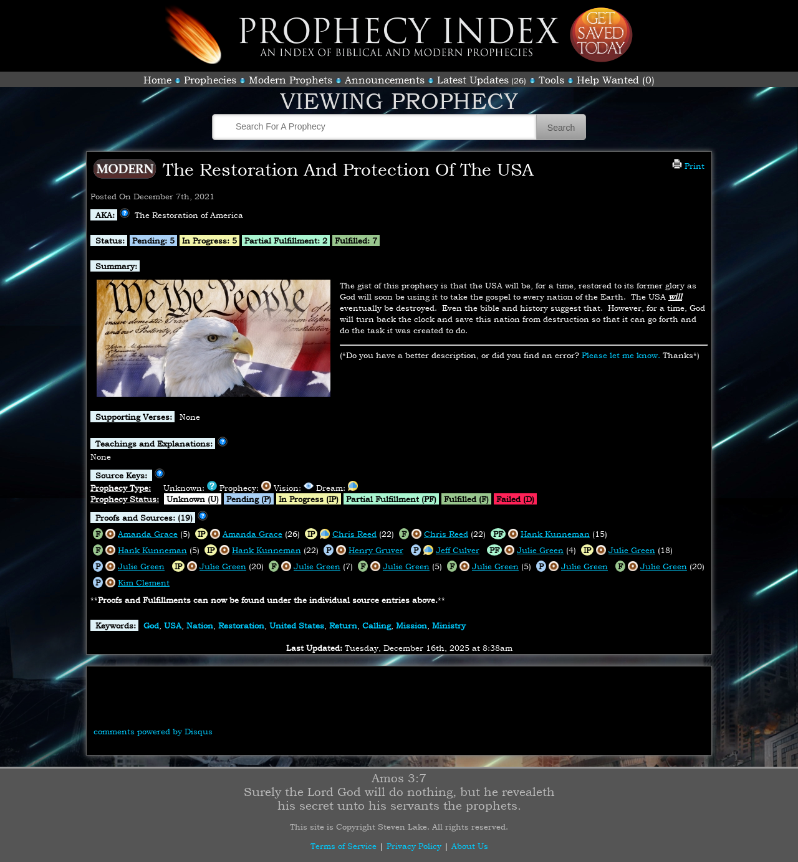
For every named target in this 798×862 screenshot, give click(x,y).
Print (688, 165)
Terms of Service (343, 845)
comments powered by (153, 731)
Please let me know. (621, 355)
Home (157, 79)
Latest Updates (473, 79)
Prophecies (210, 79)
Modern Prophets (290, 79)
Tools (551, 79)
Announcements (385, 79)
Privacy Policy (414, 845)
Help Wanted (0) (616, 79)
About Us (469, 845)
